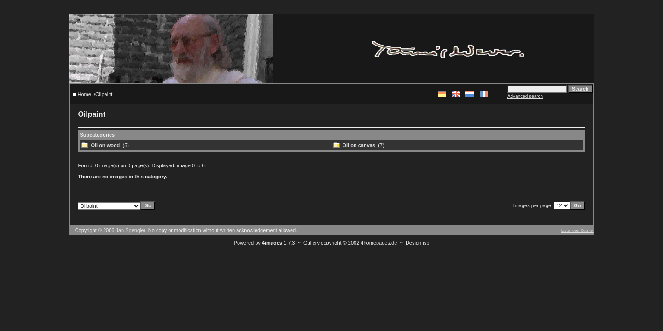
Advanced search (525, 96)
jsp (426, 242)
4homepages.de (379, 242)
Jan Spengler (130, 230)
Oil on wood (106, 145)
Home (84, 94)
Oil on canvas (360, 145)
